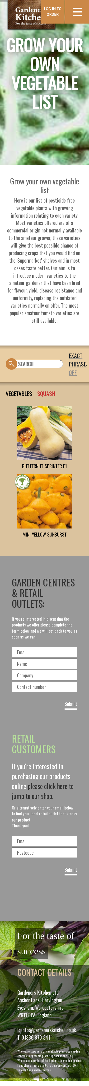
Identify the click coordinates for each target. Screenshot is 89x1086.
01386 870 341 (36, 1037)
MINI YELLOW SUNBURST (45, 534)
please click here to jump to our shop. (43, 791)
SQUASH (46, 393)
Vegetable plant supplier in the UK (50, 1055)
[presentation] (45, 896)
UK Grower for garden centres (46, 1067)
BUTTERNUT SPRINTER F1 (44, 466)
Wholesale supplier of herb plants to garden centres (49, 1060)
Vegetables (19, 393)
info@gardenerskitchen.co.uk (48, 1029)
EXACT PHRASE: (78, 359)
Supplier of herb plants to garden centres (45, 1065)
